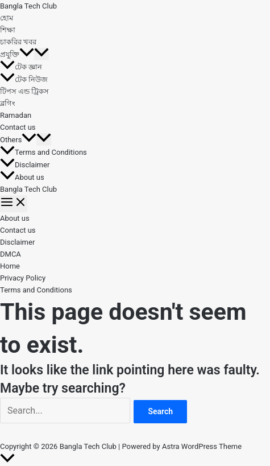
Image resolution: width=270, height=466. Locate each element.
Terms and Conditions (43, 152)
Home (10, 266)
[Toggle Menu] (41, 54)
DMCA (10, 254)
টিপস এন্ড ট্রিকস (24, 91)
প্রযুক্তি (17, 54)
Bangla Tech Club (28, 6)
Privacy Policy (22, 278)
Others (18, 139)
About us (22, 177)
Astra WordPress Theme (202, 446)
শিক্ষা (7, 30)
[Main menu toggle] (13, 203)
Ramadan (15, 115)
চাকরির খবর (18, 42)
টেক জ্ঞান (21, 67)
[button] (26, 54)
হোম (6, 18)
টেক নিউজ (24, 79)
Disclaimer (24, 164)
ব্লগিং (7, 103)
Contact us (18, 127)
